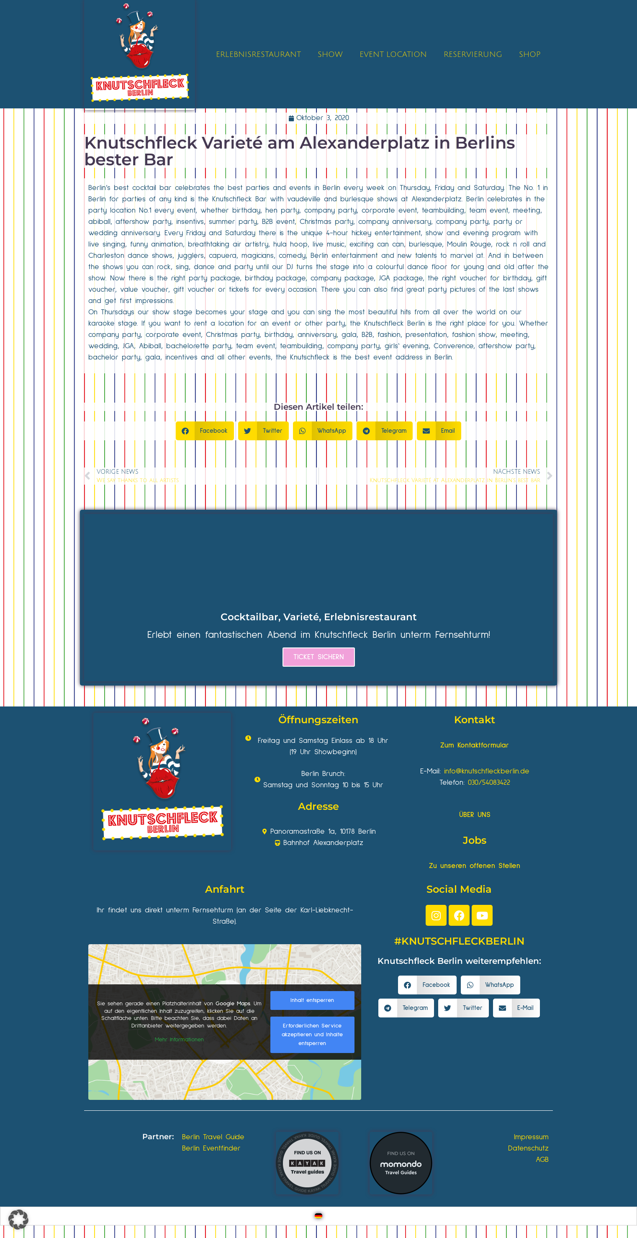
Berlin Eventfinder (211, 1148)
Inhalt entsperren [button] (312, 1000)
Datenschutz (528, 1148)
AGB (542, 1160)
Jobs (474, 840)
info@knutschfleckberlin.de (486, 771)
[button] (205, 430)
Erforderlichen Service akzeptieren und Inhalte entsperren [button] (312, 1034)
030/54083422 (489, 782)
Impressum (531, 1137)
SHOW (330, 54)
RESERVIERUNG (473, 54)
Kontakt (474, 720)
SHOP (529, 54)
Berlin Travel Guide (213, 1137)
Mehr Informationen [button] (179, 1040)
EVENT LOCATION (393, 54)
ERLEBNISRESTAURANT (258, 54)
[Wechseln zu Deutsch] (318, 1216)
